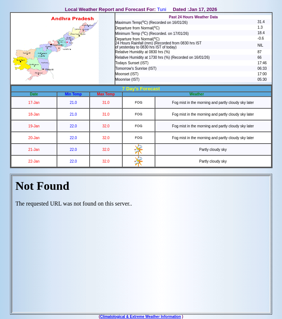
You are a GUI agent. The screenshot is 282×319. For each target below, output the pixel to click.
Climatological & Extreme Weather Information (140, 317)
